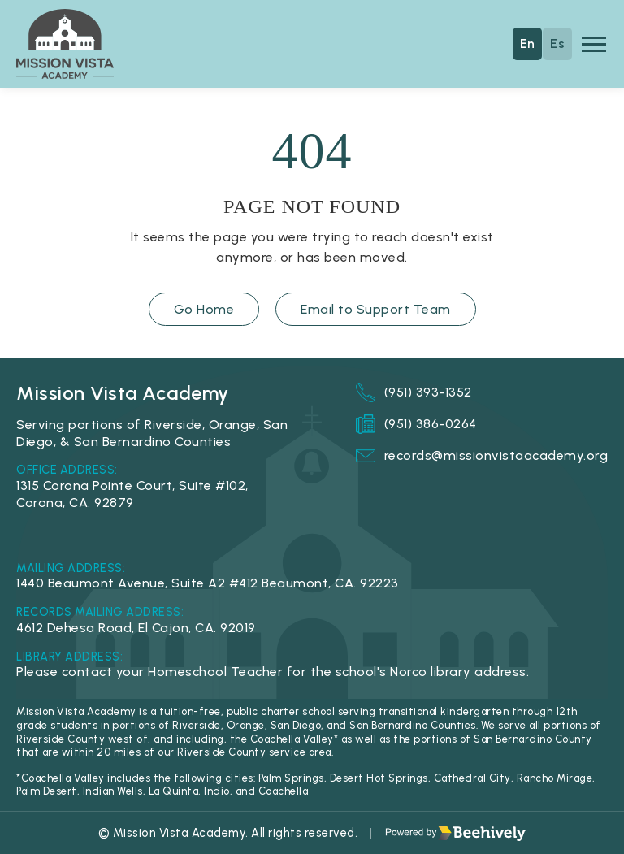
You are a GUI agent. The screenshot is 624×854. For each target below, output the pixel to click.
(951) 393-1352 (414, 392)
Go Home (204, 309)
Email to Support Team (376, 309)
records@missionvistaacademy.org (482, 456)
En (527, 43)
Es (557, 43)
